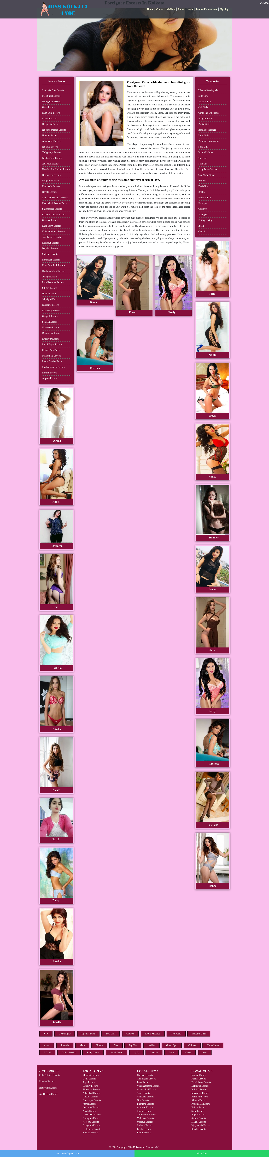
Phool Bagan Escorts (52, 344)
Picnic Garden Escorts (52, 361)
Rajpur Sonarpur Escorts (54, 130)
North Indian (204, 197)
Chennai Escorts (145, 1075)
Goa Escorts (143, 1100)
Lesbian (151, 1045)
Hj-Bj (136, 1052)
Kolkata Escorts (90, 1132)
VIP (46, 1033)
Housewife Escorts (48, 1087)
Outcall (201, 231)
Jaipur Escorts (144, 1111)
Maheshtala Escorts (51, 355)
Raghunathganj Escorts (53, 271)
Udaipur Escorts (145, 1122)
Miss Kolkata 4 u (136, 1147)
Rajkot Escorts (198, 1114)
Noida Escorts (89, 1111)
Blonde (99, 1045)
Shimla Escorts (198, 1118)
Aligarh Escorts (90, 1096)
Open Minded (88, 1033)
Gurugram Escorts (91, 1118)
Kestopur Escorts (50, 242)
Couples (130, 1033)
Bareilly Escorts (90, 1086)
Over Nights (65, 1033)
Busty (171, 1052)
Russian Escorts (47, 1081)
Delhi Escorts (89, 1078)
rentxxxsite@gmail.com (67, 1153)
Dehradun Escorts (200, 1086)
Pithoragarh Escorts (200, 1104)
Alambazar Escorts (51, 141)
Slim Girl (202, 163)
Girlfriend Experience (208, 113)
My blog (224, 9)
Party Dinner (93, 1052)
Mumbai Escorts (90, 1075)
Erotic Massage (152, 1033)
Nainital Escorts (199, 1089)
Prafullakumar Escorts (53, 282)
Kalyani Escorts (49, 118)
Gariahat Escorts (50, 220)
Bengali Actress (205, 118)
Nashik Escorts (198, 1078)
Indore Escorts (144, 1132)
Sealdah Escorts (49, 322)
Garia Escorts (48, 107)
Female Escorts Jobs (206, 9)
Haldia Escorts (49, 293)
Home (150, 9)
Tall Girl (202, 158)
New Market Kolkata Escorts (56, 169)
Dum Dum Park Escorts (53, 265)
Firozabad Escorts (91, 1089)
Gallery (171, 9)
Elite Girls (203, 96)
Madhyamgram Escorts (53, 367)
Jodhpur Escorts (145, 1125)
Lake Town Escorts (51, 226)
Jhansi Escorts (89, 1104)
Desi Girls (203, 186)
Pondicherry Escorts (201, 1082)
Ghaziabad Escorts (92, 1114)
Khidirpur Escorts (50, 339)
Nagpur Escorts (198, 1075)
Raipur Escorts (198, 1107)
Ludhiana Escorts (145, 1104)
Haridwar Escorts (199, 1096)
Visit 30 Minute (205, 152)
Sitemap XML (153, 1147)
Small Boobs (116, 1052)
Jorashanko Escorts (51, 237)
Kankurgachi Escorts (52, 158)
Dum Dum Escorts (51, 113)
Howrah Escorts (50, 135)
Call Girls (203, 107)
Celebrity (202, 209)
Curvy (188, 1052)
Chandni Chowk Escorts (54, 214)
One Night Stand (206, 175)
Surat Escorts (143, 1093)
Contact (160, 9)
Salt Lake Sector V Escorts (55, 197)
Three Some (213, 1045)
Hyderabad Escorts (92, 1129)
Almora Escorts (198, 1100)
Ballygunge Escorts (51, 101)
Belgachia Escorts (51, 124)
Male (82, 1045)
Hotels (189, 9)
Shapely (154, 1052)
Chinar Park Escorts (51, 350)
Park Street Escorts (51, 96)
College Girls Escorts (49, 1075)
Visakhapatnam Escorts (148, 1086)
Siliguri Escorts (49, 288)
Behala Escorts (49, 192)
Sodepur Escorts (50, 254)
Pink (116, 1045)
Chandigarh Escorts (146, 1078)
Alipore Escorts (49, 378)
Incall (201, 226)
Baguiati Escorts (50, 248)
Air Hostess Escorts (48, 1094)
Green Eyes (171, 1045)
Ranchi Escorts (198, 1129)
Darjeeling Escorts (51, 310)
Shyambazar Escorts (52, 209)
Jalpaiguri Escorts (50, 299)
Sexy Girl (203, 146)
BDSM (47, 1052)
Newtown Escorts (50, 327)
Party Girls (203, 135)
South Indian (204, 101)
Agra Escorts (89, 1082)
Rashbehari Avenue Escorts (55, 203)
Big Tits (133, 1045)
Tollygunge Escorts (51, 152)
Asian (47, 1045)
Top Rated (176, 1033)
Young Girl (203, 214)
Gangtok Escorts (50, 316)
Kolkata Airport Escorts (53, 231)
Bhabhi (201, 192)
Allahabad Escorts (91, 1093)
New (204, 1052)
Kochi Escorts (144, 1129)
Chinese (192, 1045)
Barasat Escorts (49, 372)
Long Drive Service (207, 169)
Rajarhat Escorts (50, 146)
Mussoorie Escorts (200, 1093)
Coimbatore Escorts (146, 1114)
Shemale (65, 1045)
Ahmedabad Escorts (146, 1089)
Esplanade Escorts (51, 186)
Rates (181, 9)
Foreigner (203, 203)
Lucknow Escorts (91, 1107)
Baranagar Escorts (51, 259)
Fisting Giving (205, 220)
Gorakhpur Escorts (92, 1100)
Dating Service (69, 1052)
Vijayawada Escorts (200, 1125)
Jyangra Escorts (49, 276)
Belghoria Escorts (50, 180)
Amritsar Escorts (145, 1107)
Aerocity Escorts (91, 1122)
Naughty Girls (199, 1033)
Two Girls (110, 1033)
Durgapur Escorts (50, 305)
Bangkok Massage (207, 130)
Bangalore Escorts (91, 1125)
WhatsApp (202, 1153)
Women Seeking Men (208, 90)
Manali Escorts (198, 1122)
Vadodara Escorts (145, 1096)
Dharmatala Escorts (51, 333)
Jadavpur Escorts (50, 163)
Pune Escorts (143, 1082)
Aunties (202, 180)
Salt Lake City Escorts (53, 90)
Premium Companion (208, 141)
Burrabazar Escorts (51, 175)
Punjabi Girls (204, 124)
